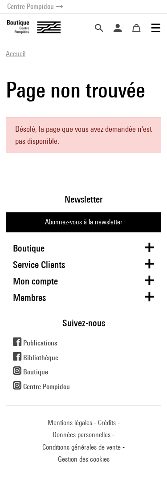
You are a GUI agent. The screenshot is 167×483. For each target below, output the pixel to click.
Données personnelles (81, 434)
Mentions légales (70, 422)
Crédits (107, 422)
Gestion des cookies (84, 459)
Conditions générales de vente (81, 447)
